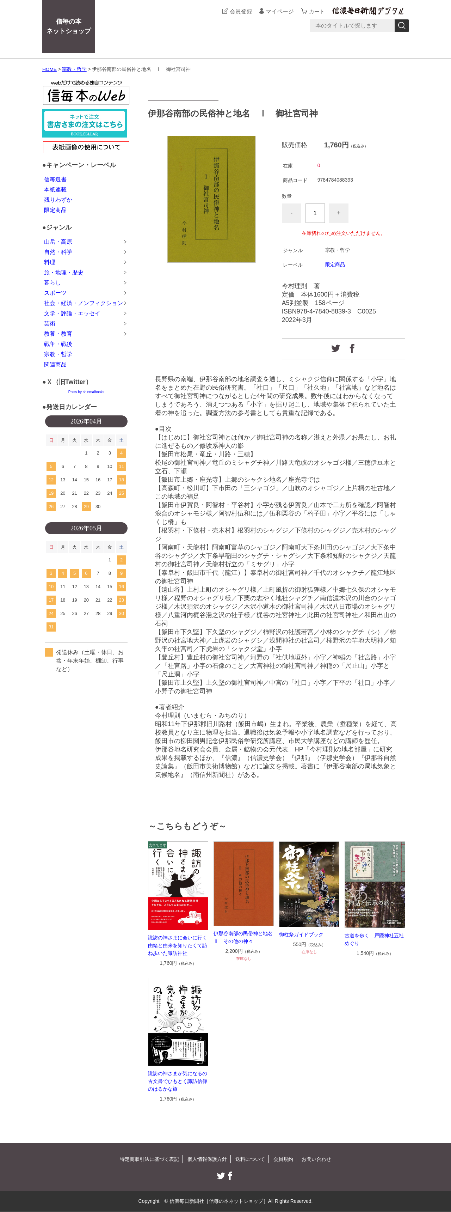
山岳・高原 (58, 242)
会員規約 (283, 1159)
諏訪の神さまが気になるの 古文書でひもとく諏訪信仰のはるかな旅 (178, 1080)
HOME (49, 69)
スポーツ (55, 293)
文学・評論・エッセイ (72, 313)
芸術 (49, 324)
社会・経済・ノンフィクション (83, 303)
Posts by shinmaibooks (86, 392)
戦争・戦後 (58, 344)
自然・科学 (58, 252)
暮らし (52, 283)
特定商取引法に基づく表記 (149, 1159)
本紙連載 (55, 190)
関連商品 (55, 364)
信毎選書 (55, 179)
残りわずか (58, 200)
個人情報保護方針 (207, 1159)
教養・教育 (58, 334)
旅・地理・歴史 (64, 272)
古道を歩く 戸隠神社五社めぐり (374, 939)
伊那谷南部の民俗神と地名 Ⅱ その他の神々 (244, 937)
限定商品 (335, 264)
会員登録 (240, 11)
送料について (250, 1159)
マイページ (279, 11)
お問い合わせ (316, 1159)
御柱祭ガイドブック (301, 934)
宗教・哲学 (74, 69)
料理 (49, 262)
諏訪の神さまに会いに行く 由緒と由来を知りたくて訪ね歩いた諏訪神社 (178, 945)
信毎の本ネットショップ (69, 26)
